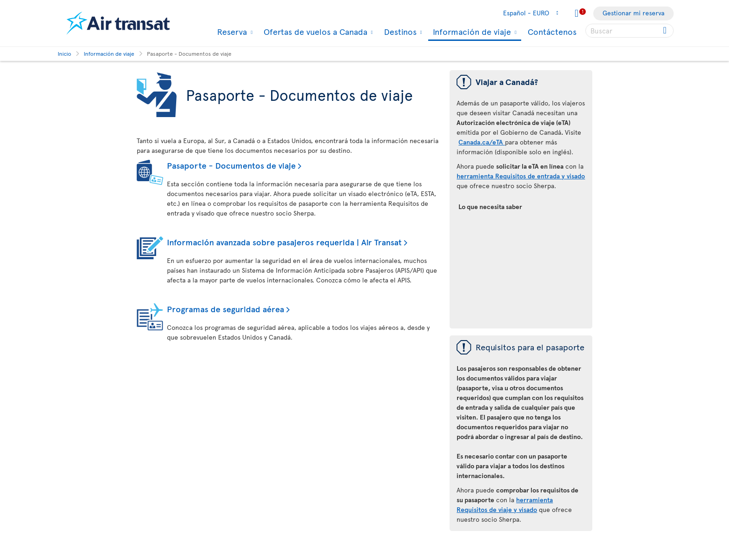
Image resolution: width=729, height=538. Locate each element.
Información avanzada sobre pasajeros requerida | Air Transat (284, 242)
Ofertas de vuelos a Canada (314, 31)
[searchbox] (629, 31)
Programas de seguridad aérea (225, 309)
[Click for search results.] (665, 31)
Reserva (230, 31)
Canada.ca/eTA (481, 142)
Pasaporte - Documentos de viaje (231, 165)
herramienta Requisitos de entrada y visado (521, 175)
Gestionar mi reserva (633, 12)
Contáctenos (552, 31)
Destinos (399, 31)
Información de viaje (470, 32)
